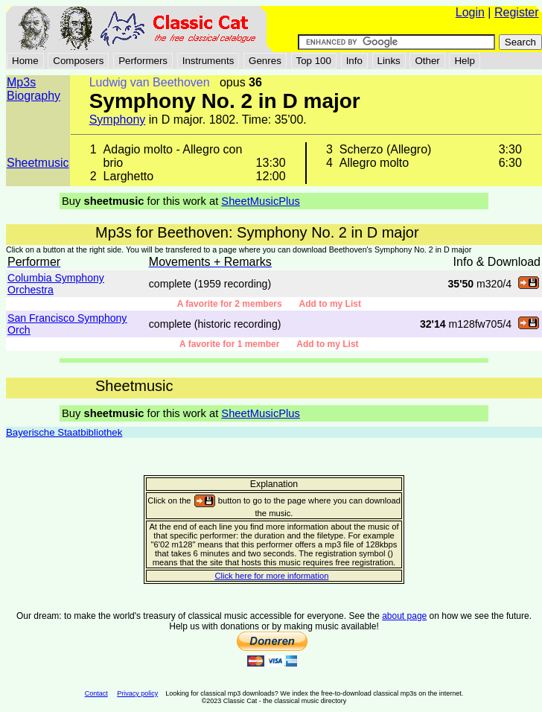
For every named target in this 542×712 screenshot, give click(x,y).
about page (404, 616)
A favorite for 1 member (237, 344)
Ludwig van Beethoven (149, 82)
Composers (78, 60)
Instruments (208, 60)
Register (516, 12)
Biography (33, 95)
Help (464, 60)
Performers (143, 60)
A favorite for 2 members (238, 304)
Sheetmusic (38, 162)
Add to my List (330, 304)
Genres (265, 60)
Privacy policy (137, 693)
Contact (96, 693)
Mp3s (21, 82)
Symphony (117, 119)
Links (389, 60)
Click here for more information (271, 575)
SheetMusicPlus (260, 201)
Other (427, 60)
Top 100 (313, 60)
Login (470, 12)
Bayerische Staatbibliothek (64, 432)
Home (25, 60)
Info (354, 60)
